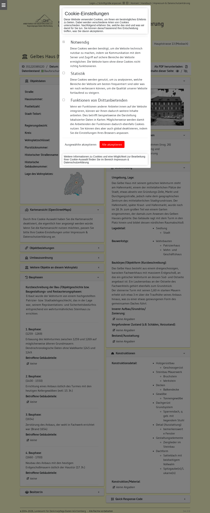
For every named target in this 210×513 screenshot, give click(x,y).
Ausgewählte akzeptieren (80, 144)
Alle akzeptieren (112, 144)
